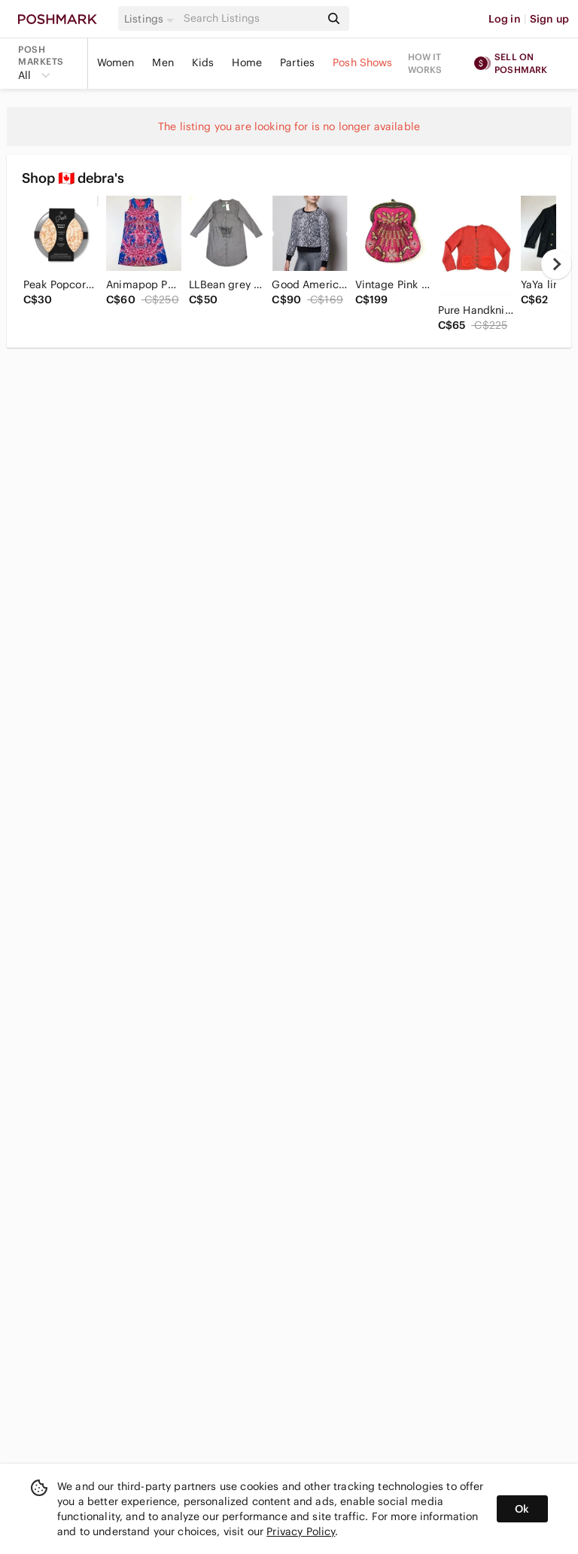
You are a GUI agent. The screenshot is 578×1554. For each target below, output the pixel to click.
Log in (504, 19)
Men (162, 62)
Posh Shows (363, 62)
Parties (297, 62)
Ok (522, 1509)
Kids (203, 62)
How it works (425, 63)
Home (247, 62)
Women (116, 62)
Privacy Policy (300, 1531)
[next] (556, 264)
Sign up (549, 19)
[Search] (250, 18)
